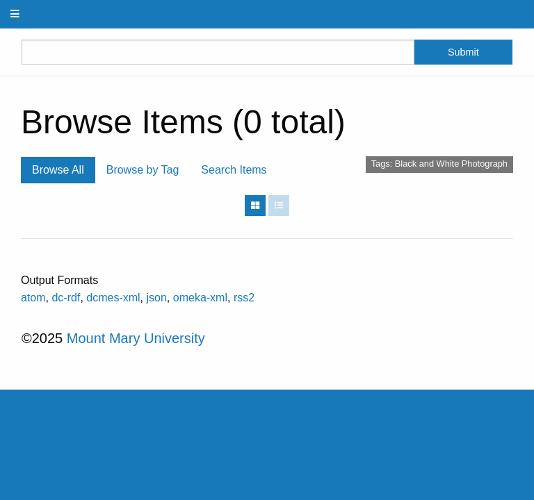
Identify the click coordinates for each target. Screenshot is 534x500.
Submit (463, 52)
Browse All (58, 170)
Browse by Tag (142, 170)
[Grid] (255, 205)
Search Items (233, 170)
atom (33, 297)
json (157, 297)
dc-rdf (65, 297)
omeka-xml (200, 297)
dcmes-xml (113, 297)
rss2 (244, 297)
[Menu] (15, 14)
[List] (278, 205)
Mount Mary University (136, 338)
